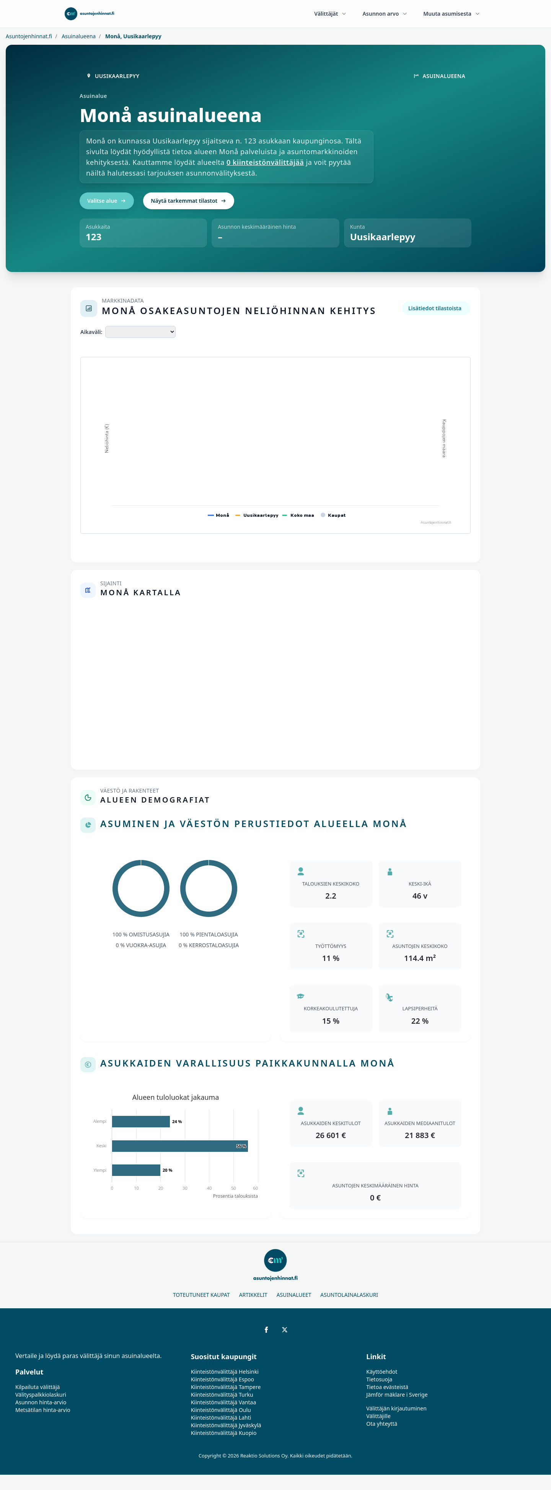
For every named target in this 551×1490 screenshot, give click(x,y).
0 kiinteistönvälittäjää (265, 162)
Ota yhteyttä (381, 1423)
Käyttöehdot (381, 1371)
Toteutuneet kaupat (201, 1294)
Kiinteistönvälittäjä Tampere (226, 1387)
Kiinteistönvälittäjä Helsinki (225, 1371)
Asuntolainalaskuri (349, 1294)
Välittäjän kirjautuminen (396, 1408)
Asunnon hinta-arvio (41, 1402)
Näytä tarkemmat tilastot (189, 200)
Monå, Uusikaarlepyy (132, 36)
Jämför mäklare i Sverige (396, 1394)
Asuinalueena (78, 36)
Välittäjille (378, 1416)
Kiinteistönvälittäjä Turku (222, 1394)
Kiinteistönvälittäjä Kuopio (224, 1432)
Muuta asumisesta (452, 13)
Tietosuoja (379, 1379)
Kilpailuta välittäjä (37, 1387)
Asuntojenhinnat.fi (29, 36)
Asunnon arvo (385, 13)
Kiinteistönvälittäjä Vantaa (223, 1402)
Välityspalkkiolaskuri (40, 1394)
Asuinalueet (294, 1294)
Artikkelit (253, 1294)
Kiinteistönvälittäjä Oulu (221, 1409)
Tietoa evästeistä (387, 1387)
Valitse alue (106, 200)
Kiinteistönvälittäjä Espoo (222, 1379)
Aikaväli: (91, 331)
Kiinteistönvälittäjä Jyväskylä (226, 1425)
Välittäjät (330, 13)
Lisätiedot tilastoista (434, 308)
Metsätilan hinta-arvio (42, 1409)
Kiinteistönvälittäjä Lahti (221, 1417)
